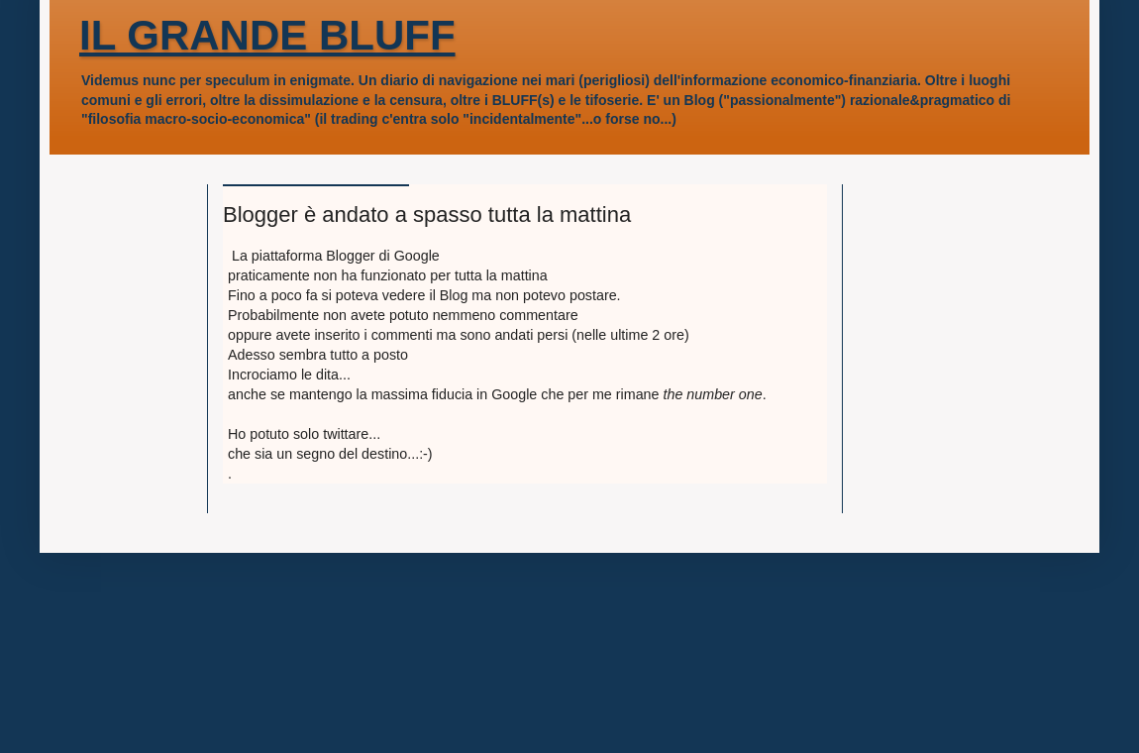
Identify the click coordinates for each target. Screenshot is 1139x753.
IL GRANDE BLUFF (267, 35)
